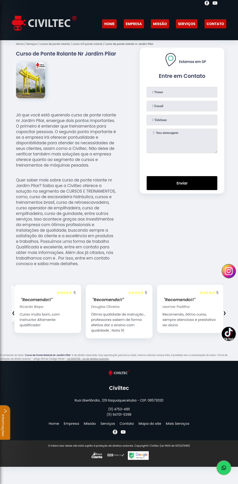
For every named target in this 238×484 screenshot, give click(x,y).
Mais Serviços (177, 423)
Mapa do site (150, 423)
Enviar (182, 183)
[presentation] (182, 164)
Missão (160, 23)
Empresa (134, 23)
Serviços (186, 23)
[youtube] (215, 4)
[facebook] (207, 4)
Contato (215, 23)
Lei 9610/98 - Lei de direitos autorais (88, 359)
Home (109, 23)
